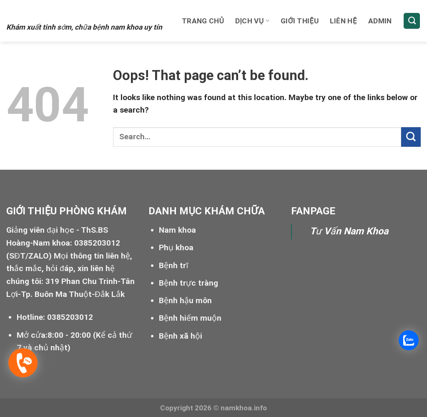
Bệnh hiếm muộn (190, 318)
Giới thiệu (300, 21)
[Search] (412, 21)
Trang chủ (203, 21)
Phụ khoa (176, 247)
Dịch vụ (252, 21)
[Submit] (411, 137)
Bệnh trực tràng (188, 283)
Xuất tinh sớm (57, 11)
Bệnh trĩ (173, 265)
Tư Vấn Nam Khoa (349, 231)
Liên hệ (343, 21)
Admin (380, 21)
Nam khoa (177, 230)
